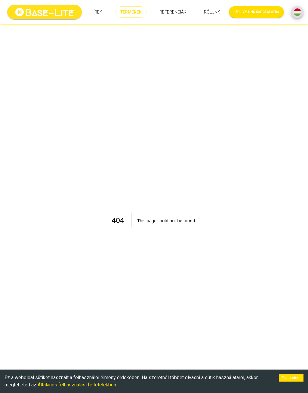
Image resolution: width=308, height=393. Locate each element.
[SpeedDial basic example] (297, 12)
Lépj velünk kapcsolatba (256, 12)
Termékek (131, 12)
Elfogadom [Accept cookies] (291, 378)
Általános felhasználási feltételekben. (77, 385)
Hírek (96, 12)
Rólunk (212, 12)
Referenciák (173, 12)
